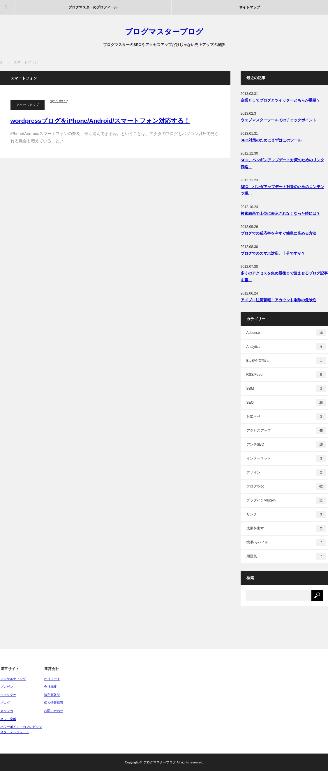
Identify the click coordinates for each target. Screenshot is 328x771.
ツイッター (8, 694)
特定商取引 (52, 694)
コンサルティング (13, 678)
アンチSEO (286, 444)
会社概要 (50, 686)
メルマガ (6, 710)
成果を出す (286, 528)
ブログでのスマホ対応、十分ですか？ (273, 253)
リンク (286, 514)
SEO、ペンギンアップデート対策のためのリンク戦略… (282, 163)
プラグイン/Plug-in (286, 500)
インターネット (286, 458)
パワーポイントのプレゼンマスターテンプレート (21, 729)
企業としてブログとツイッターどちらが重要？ (280, 100)
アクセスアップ (27, 105)
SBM (286, 388)
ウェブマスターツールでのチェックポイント (278, 120)
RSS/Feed (286, 374)
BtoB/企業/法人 (286, 360)
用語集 (286, 556)
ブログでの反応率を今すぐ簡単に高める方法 (278, 233)
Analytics (286, 346)
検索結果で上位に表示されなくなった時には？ (280, 213)
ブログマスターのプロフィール (92, 7)
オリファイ (52, 678)
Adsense (286, 332)
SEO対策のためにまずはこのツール (271, 140)
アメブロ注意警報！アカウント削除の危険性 (278, 300)
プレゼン (6, 686)
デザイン (286, 472)
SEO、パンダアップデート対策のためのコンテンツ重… (282, 190)
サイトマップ (249, 7)
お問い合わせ (53, 710)
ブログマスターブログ (164, 32)
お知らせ (286, 416)
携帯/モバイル (286, 542)
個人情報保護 (53, 702)
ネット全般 (8, 719)
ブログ (5, 702)
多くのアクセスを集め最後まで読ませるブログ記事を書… (284, 276)
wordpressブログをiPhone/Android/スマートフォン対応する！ (100, 120)
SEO (286, 402)
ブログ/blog (286, 486)
